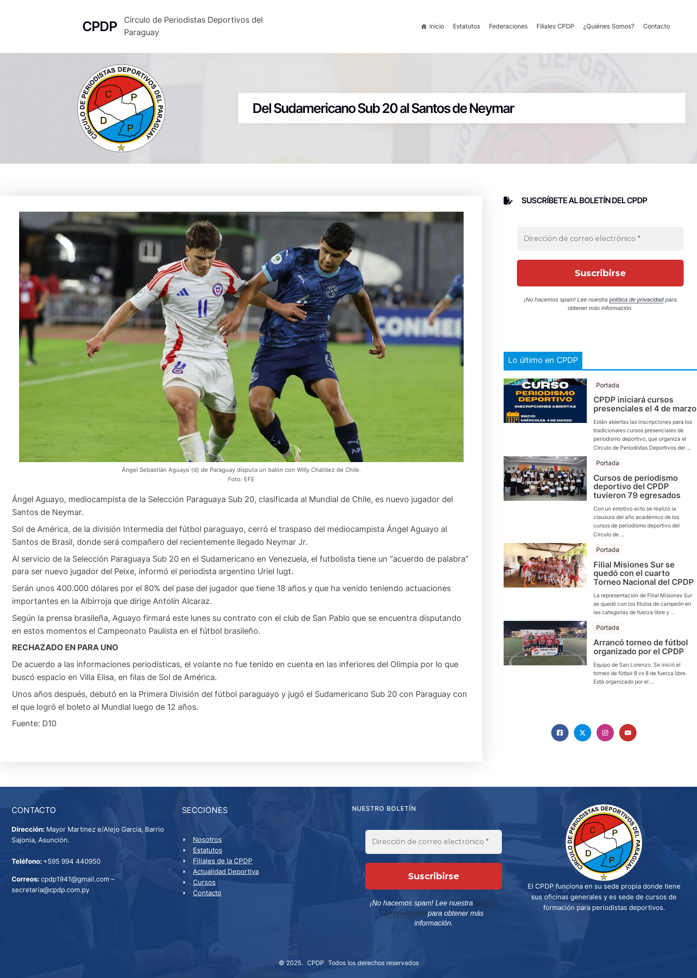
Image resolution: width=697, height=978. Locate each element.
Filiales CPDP (554, 28)
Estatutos (464, 28)
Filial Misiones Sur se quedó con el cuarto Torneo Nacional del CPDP (643, 579)
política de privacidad (636, 305)
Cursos (206, 889)
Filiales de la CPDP (224, 868)
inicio (435, 28)
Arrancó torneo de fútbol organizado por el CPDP (640, 653)
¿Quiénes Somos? (607, 28)
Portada (607, 390)
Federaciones (506, 28)
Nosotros (209, 847)
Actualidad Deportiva (227, 879)
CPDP (315, 961)
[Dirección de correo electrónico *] (600, 245)
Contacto (654, 28)
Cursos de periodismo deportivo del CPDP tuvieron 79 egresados (637, 492)
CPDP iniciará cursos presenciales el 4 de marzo (645, 410)
